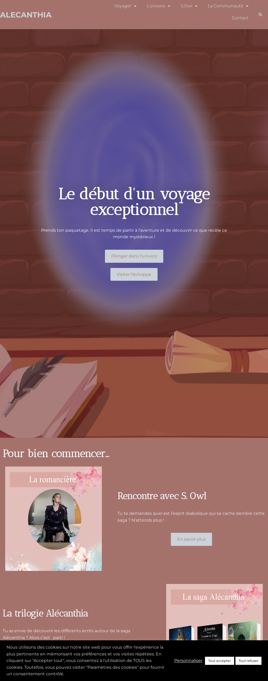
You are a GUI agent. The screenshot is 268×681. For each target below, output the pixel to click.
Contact (240, 17)
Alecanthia (26, 14)
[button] (260, 14)
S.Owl (189, 6)
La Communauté (228, 6)
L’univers (158, 6)
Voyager (125, 6)
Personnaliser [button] (188, 660)
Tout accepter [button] (219, 661)
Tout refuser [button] (248, 661)
